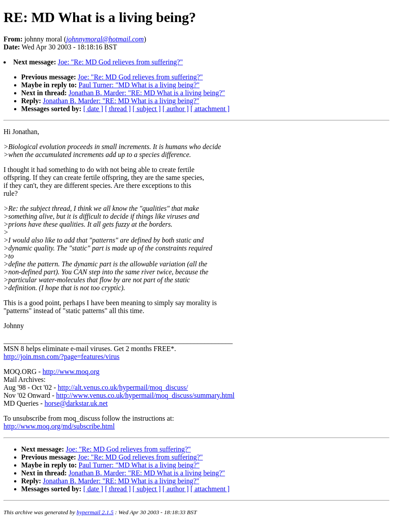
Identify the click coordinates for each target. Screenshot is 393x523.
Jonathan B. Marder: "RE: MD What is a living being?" (147, 93)
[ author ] (176, 108)
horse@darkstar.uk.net (76, 403)
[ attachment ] (210, 108)
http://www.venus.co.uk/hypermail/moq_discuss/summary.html (145, 395)
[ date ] (93, 108)
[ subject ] (147, 108)
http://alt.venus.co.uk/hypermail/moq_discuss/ (123, 387)
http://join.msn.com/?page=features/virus (61, 356)
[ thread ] (118, 108)
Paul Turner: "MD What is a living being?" (139, 85)
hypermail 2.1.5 (95, 512)
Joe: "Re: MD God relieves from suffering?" (120, 62)
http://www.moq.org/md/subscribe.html (59, 426)
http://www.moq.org (70, 371)
